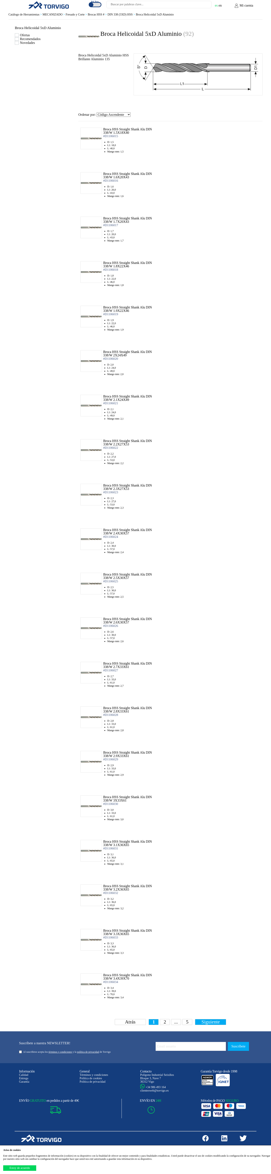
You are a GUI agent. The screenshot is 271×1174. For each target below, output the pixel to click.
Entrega (23, 1078)
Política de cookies (91, 1078)
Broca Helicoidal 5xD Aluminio (155, 14)
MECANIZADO (54, 14)
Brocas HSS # (97, 14)
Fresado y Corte (77, 14)
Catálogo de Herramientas (25, 14)
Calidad (23, 1074)
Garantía (24, 1081)
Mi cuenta (243, 6)
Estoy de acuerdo (20, 1168)
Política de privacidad (92, 1081)
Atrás (130, 1022)
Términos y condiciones (94, 1074)
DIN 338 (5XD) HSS (122, 14)
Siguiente (210, 1022)
